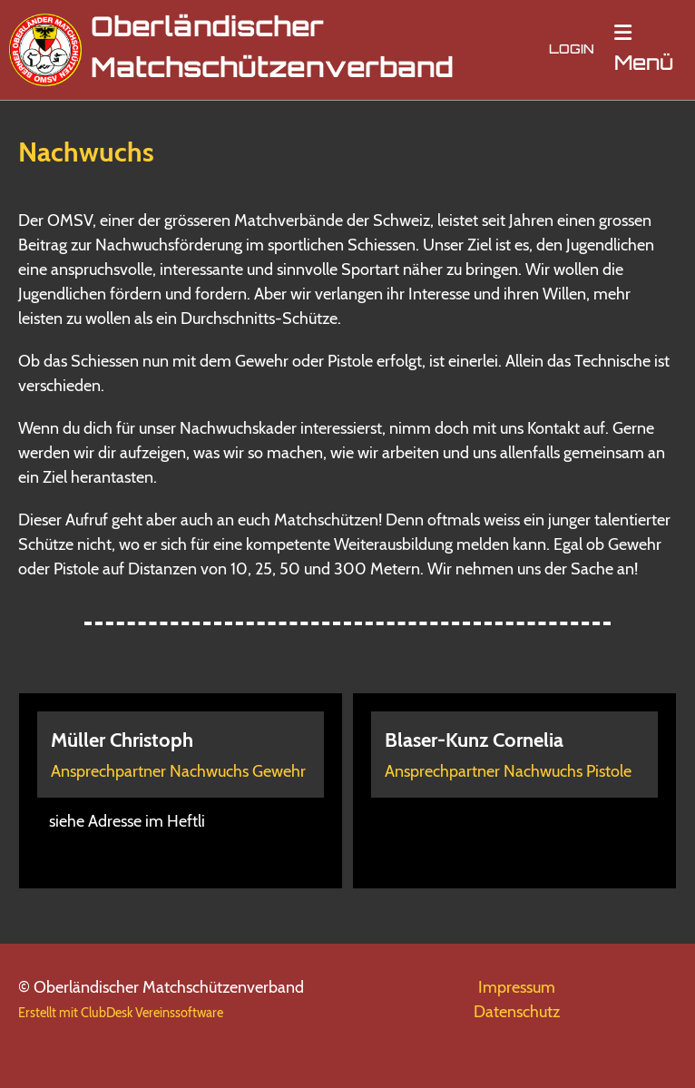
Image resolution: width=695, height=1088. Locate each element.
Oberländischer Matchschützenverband (272, 49)
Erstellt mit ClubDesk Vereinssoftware (120, 1013)
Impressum (516, 987)
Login (571, 50)
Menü (643, 49)
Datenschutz (517, 1012)
